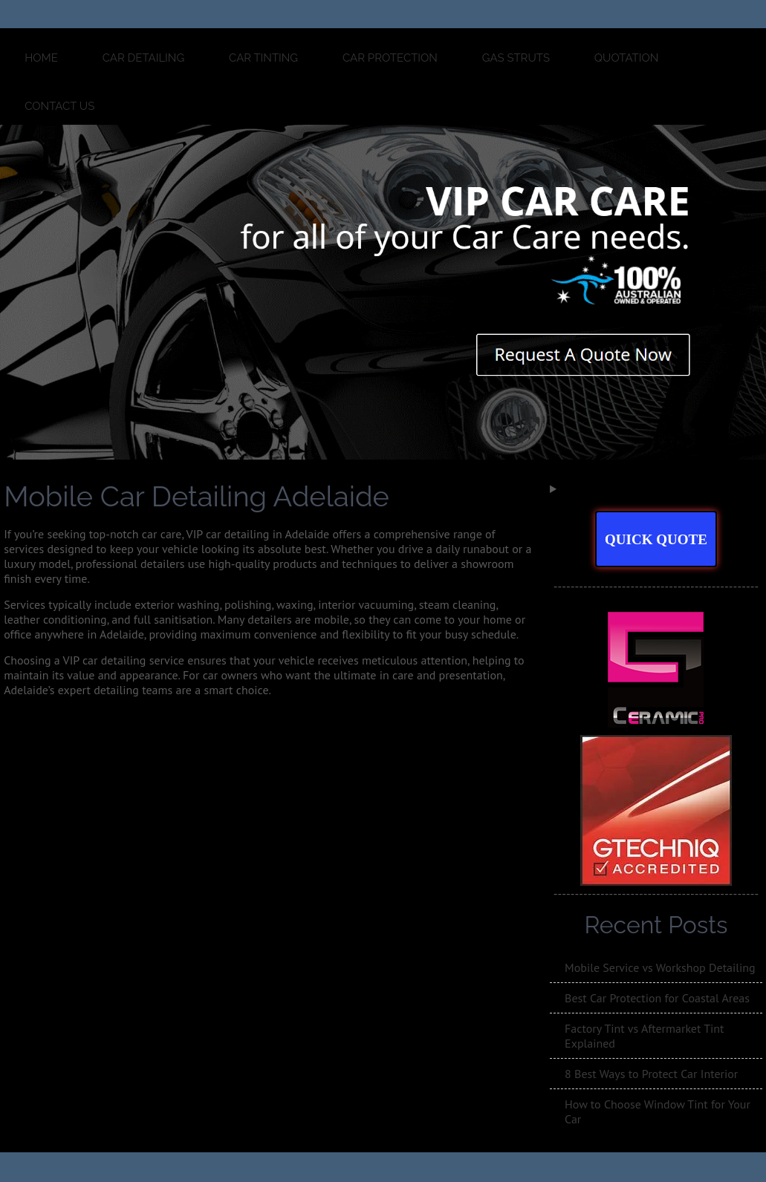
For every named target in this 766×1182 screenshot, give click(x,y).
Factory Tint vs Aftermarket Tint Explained (644, 1036)
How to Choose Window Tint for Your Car (657, 1111)
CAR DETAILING (144, 58)
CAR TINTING (263, 58)
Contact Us (59, 106)
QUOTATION (626, 58)
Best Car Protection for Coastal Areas (657, 997)
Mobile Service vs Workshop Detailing (660, 967)
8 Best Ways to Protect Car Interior (651, 1073)
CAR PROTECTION (390, 58)
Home (41, 58)
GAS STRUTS (516, 58)
